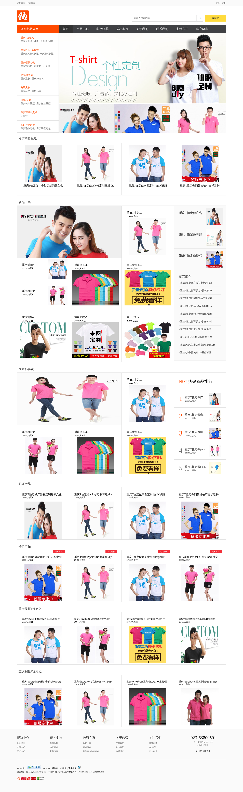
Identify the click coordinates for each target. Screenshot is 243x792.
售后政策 (54, 743)
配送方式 (21, 751)
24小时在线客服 (203, 751)
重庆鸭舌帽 (26, 66)
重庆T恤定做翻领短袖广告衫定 (195, 298)
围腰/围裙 (26, 100)
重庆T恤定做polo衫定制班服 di (195, 306)
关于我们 (142, 29)
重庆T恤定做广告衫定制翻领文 (195, 282)
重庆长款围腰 (28, 103)
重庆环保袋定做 (29, 112)
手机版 (55, 768)
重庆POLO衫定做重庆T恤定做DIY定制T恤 (147, 681)
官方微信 (153, 751)
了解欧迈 (120, 743)
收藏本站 (31, 3)
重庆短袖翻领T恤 (30, 53)
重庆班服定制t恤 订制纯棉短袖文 (198, 556)
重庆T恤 (20, 772)
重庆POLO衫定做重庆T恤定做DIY (197, 344)
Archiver (46, 768)
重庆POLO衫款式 (30, 50)
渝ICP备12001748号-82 (36, 772)
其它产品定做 (28, 125)
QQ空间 (152, 747)
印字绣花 (102, 29)
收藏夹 (215, 18)
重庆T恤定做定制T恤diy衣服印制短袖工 (198, 619)
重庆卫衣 (25, 78)
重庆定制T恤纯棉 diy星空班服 (195, 352)
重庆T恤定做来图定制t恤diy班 (195, 329)
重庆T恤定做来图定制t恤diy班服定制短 (41, 619)
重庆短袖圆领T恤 (30, 41)
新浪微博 (153, 743)
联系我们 (162, 29)
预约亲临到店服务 (91, 751)
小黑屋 (63, 768)
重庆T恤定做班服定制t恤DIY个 (195, 321)
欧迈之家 (87, 743)
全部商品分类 (38, 29)
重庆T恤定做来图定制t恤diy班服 (148, 185)
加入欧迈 (120, 747)
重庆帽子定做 (28, 62)
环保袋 (24, 116)
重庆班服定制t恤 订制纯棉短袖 (195, 337)
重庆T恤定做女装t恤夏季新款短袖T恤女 (198, 681)
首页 (66, 29)
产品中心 (82, 29)
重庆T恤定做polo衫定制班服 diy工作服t (93, 681)
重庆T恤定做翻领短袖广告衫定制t (200, 185)
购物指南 (21, 743)
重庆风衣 (36, 91)
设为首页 (21, 3)
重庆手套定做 (43, 128)
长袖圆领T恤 (47, 41)
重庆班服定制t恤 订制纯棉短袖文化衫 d (93, 619)
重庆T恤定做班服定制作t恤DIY (195, 290)
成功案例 (122, 29)
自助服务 (54, 747)
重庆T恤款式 (27, 37)
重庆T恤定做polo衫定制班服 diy (95, 185)
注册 (224, 3)
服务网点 (87, 747)
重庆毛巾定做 (28, 128)
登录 (218, 3)
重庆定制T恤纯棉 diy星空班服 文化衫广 (146, 619)
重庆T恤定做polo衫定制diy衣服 (195, 313)
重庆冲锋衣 (38, 78)
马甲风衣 (25, 87)
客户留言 (202, 29)
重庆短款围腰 (43, 103)
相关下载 (54, 751)
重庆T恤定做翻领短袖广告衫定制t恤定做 (41, 681)
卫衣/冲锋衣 (27, 75)
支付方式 (182, 29)
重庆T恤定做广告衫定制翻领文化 (43, 185)
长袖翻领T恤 (47, 53)
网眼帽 (37, 66)
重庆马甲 (25, 91)
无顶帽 (46, 66)
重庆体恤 (72, 768)
